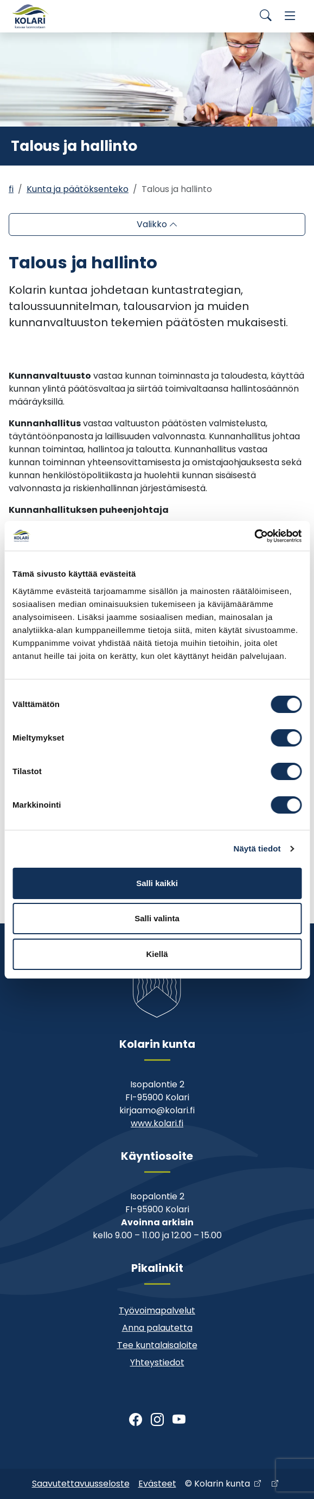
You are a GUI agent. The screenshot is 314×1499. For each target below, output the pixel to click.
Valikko (153, 224)
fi (11, 189)
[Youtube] (178, 1420)
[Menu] (290, 16)
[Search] (266, 16)
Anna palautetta (157, 1328)
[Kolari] (30, 16)
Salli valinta (157, 918)
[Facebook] (135, 1420)
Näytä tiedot (257, 848)
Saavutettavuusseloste (81, 1483)
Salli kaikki (157, 883)
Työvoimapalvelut (157, 1310)
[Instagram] (157, 1420)
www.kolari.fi (157, 1123)
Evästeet (157, 1483)
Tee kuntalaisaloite (157, 1345)
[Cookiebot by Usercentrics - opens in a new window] (254, 536)
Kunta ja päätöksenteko (78, 189)
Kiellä (157, 954)
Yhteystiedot (157, 1362)
